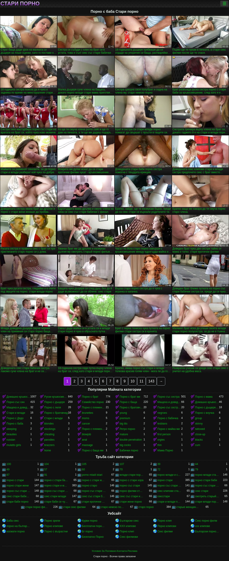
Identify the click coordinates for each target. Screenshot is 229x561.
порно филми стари (132, 491)
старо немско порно (113, 507)
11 (142, 381)
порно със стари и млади (56, 491)
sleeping (11, 429)
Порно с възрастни (56, 531)
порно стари (165, 480)
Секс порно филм (206, 520)
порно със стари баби (169, 485)
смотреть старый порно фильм (207, 496)
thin (159, 445)
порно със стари (130, 485)
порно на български (18, 526)
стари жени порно (131, 501)
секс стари (201, 491)
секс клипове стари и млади (169, 491)
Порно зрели (52, 520)
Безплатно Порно (93, 536)
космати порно (15, 531)
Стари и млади (15, 412)
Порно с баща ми (92, 450)
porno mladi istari (92, 474)
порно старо (89, 485)
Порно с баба (14, 423)
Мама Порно (165, 450)
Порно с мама (203, 396)
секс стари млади (55, 496)
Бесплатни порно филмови (94, 526)
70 (121, 469)
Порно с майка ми (168, 429)
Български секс (129, 520)
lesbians (162, 423)
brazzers (49, 445)
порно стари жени (17, 485)
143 (151, 381)
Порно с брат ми (130, 396)
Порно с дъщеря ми (207, 407)
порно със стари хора (94, 491)
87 (7, 474)
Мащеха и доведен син (169, 402)
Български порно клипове (207, 531)
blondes (49, 423)
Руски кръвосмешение (56, 396)
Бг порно (87, 531)
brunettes (87, 412)
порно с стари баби (56, 480)
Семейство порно (93, 402)
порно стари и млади (56, 485)
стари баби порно (17, 501)
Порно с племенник (94, 407)
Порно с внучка (204, 412)
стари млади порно (207, 501)
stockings (49, 429)
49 (7, 469)
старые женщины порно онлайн (188, 507)
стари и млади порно (169, 501)
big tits (123, 423)
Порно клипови (166, 526)
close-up (200, 434)
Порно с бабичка (167, 418)
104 (46, 464)
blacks (199, 439)
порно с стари (15, 480)
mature (124, 434)
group (198, 418)
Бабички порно (129, 450)
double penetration (131, 439)
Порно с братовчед (56, 412)
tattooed (200, 429)
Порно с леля (52, 407)
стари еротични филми (94, 501)
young (123, 412)
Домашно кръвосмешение (18, 396)
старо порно (146, 507)
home (47, 450)
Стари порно (20, 3)
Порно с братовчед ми (132, 407)
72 (158, 469)
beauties (11, 434)
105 (84, 464)
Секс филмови (129, 536)
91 (45, 474)
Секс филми (165, 531)
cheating (49, 434)
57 (45, 469)
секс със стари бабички (94, 496)
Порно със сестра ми (169, 407)
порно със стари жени (18, 491)
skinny (199, 423)
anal (84, 439)
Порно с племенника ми (94, 429)
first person (164, 434)
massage (87, 445)
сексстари (163, 496)
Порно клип (164, 520)
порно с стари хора (131, 480)
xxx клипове (202, 526)
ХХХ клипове (128, 526)
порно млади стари (207, 474)
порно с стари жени (94, 480)
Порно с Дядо (14, 418)
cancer (86, 423)
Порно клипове (53, 526)
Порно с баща (128, 402)
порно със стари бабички (207, 485)
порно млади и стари (169, 474)
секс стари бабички (18, 496)
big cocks (125, 445)
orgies (161, 439)
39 (158, 464)
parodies (49, 439)
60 (83, 469)
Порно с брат (90, 396)
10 (133, 381)
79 (196, 469)
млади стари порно (132, 474)
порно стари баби (206, 480)
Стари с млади (53, 418)
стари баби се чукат (56, 501)
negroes (162, 412)
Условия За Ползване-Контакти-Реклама (114, 551)
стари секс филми (74, 507)
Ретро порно (127, 429)
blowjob (86, 434)
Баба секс (12, 520)
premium (125, 418)
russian (10, 439)
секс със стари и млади (132, 496)
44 (196, 464)
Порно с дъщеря (54, 402)
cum (197, 445)
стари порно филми (37, 507)
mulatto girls (13, 445)
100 (8, 464)
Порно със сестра (168, 396)
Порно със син (15, 402)
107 (122, 464)
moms (85, 418)
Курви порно (89, 520)
